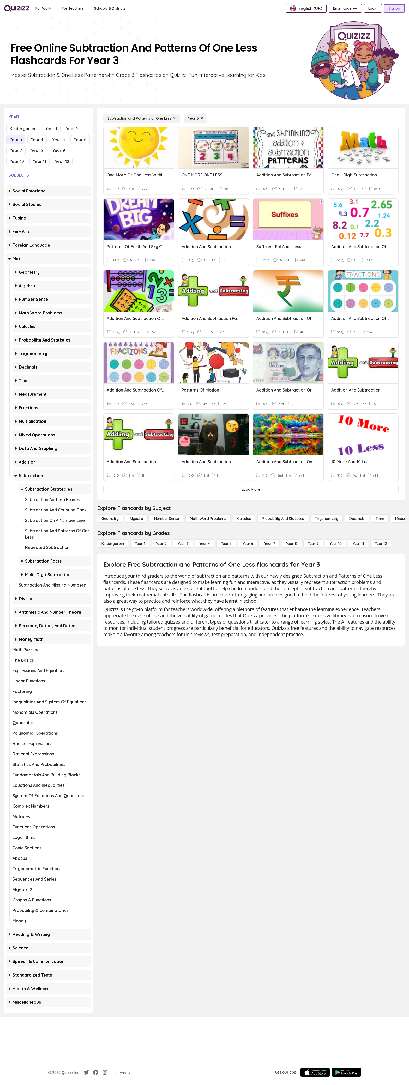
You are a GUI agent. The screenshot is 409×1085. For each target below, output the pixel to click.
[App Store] (315, 1072)
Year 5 (58, 139)
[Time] (379, 518)
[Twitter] (86, 1072)
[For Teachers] (73, 8)
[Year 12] (380, 543)
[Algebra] (136, 518)
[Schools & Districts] (109, 8)
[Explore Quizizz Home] (16, 8)
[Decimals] (357, 518)
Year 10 (17, 161)
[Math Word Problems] (207, 518)
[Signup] (394, 8)
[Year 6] (248, 543)
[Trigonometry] (326, 518)
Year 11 (39, 161)
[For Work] (43, 8)
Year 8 (37, 150)
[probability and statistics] (282, 518)
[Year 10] (335, 543)
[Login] (373, 8)
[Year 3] (195, 118)
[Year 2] (161, 543)
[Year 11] (358, 543)
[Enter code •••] (345, 8)
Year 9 (58, 150)
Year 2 (72, 128)
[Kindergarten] (112, 543)
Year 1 (51, 128)
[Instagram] (105, 1072)
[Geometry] (110, 518)
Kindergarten (23, 128)
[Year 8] (291, 543)
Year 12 (62, 161)
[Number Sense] (166, 518)
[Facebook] (95, 1072)
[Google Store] (346, 1072)
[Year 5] (226, 543)
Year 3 (16, 139)
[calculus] (244, 518)
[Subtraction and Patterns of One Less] (141, 118)
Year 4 (37, 139)
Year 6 (80, 139)
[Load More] (251, 489)
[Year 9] (313, 543)
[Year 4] (204, 543)
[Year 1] (139, 543)
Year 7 (16, 150)
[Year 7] (269, 543)
